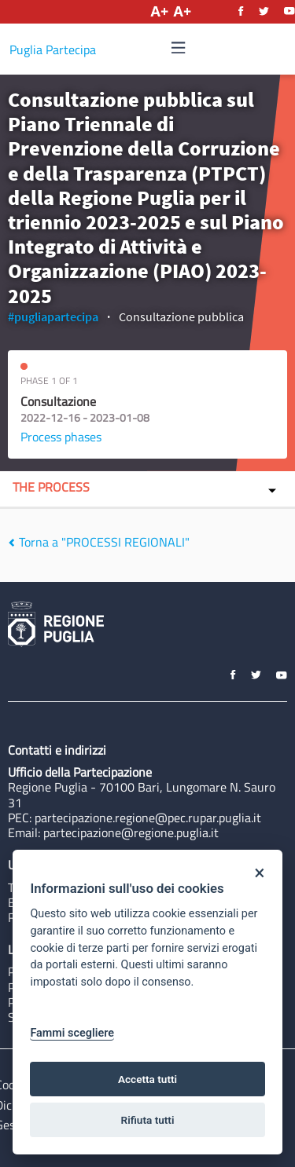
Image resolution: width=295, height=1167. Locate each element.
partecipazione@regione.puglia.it (131, 832)
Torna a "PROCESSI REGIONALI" (99, 541)
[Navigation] (178, 48)
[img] (178, 47)
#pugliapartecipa (53, 316)
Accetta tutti (147, 1079)
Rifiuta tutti (148, 1120)
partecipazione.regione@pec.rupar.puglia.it (148, 817)
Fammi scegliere (72, 1033)
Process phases (60, 436)
